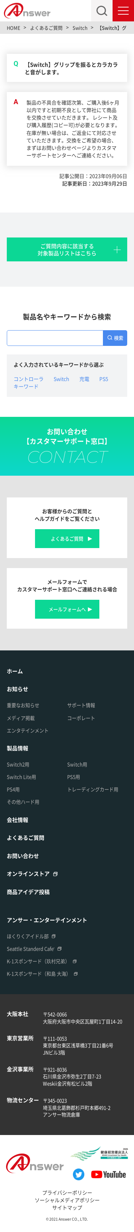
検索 (118, 337)
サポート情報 (81, 705)
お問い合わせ (23, 855)
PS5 (103, 378)
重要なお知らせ (23, 705)
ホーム (15, 671)
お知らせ (17, 688)
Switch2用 (18, 764)
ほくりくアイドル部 (28, 936)
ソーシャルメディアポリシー (67, 1199)
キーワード (26, 386)
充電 (84, 378)
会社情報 (17, 819)
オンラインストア (28, 873)
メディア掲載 (21, 718)
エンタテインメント (28, 730)
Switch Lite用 (21, 776)
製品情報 (17, 748)
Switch (61, 378)
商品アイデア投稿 (28, 891)
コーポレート (81, 718)
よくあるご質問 (67, 538)
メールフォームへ (67, 609)
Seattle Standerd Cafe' (31, 948)
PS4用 (13, 789)
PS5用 (73, 776)
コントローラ (29, 378)
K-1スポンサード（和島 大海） (39, 973)
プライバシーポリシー (67, 1192)
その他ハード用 (23, 801)
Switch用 (77, 764)
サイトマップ (67, 1207)
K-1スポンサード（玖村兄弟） (38, 961)
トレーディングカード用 (92, 789)
